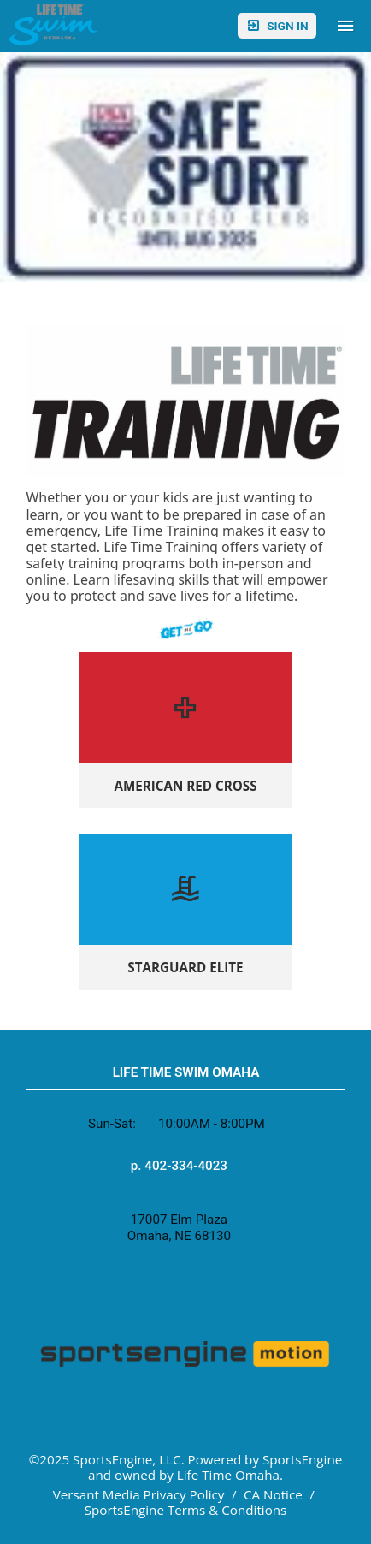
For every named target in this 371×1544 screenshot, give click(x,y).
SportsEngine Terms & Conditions (186, 1509)
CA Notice (273, 1494)
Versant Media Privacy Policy (139, 1494)
